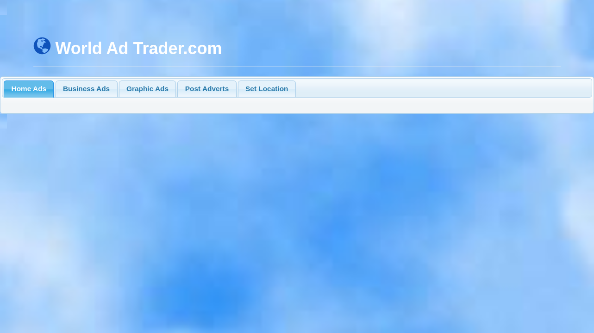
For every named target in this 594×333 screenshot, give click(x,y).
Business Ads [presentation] (86, 88)
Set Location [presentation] (266, 88)
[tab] (29, 89)
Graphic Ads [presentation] (147, 88)
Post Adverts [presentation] (207, 88)
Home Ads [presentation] (29, 88)
